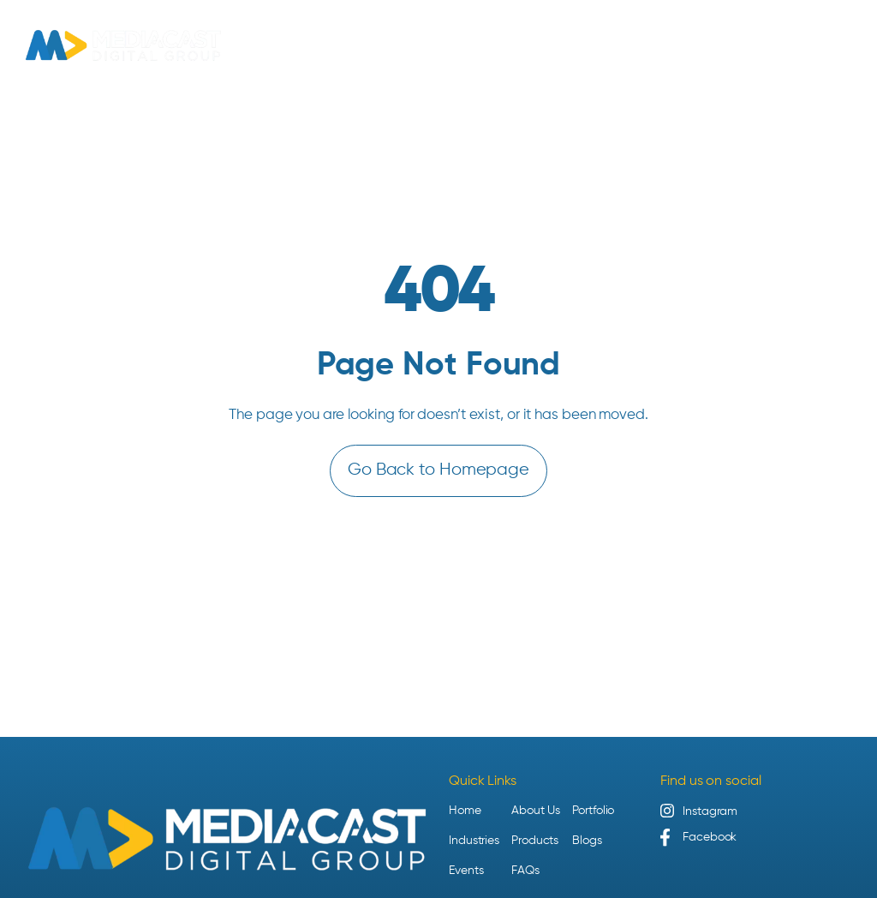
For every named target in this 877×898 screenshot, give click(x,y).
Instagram (710, 811)
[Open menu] (843, 45)
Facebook (710, 837)
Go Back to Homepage (438, 470)
